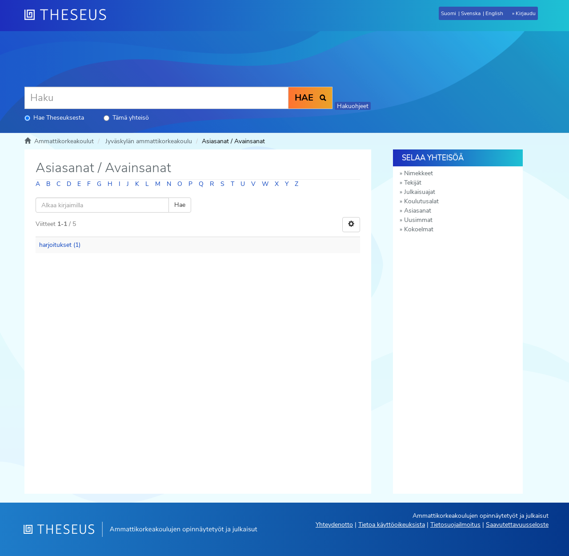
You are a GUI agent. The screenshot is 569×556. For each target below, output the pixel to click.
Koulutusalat (421, 201)
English (494, 13)
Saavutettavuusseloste (517, 524)
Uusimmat (418, 220)
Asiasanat (417, 210)
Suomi (448, 13)
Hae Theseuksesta (54, 117)
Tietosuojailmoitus (455, 524)
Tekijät (412, 182)
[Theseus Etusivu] (68, 15)
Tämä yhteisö (126, 117)
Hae (179, 205)
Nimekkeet (418, 173)
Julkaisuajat (419, 192)
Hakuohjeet (353, 106)
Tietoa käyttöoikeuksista (391, 524)
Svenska (471, 13)
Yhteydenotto (334, 524)
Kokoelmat (418, 229)
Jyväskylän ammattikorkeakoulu (148, 141)
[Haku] (156, 98)
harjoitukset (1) (59, 245)
